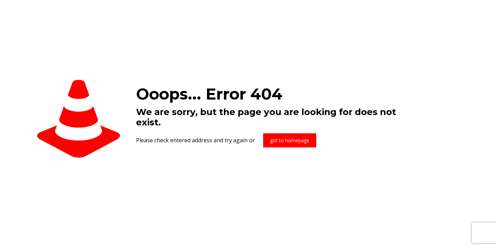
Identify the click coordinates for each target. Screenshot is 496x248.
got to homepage (289, 140)
